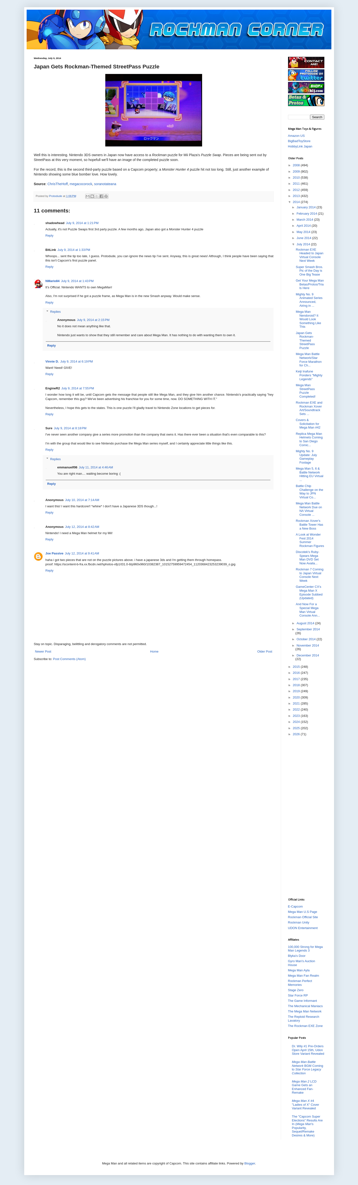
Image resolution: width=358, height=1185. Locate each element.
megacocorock (81, 184)
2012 (297, 190)
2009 (297, 171)
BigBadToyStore (299, 141)
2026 (297, 734)
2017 (297, 679)
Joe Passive (54, 553)
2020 (297, 697)
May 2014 (304, 232)
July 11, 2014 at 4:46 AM (96, 467)
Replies (55, 311)
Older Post (264, 651)
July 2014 (304, 244)
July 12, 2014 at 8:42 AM (82, 527)
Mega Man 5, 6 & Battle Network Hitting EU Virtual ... (309, 474)
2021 (297, 703)
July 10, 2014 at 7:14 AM (82, 500)
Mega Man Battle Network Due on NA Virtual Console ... (309, 509)
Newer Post (43, 651)
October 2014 (306, 639)
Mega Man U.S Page (302, 912)
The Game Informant (302, 1001)
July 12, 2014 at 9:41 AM (82, 553)
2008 (297, 165)
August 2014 (306, 623)
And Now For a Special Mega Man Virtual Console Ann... (308, 609)
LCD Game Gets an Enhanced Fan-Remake (304, 1087)
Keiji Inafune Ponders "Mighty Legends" (309, 375)
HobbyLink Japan (300, 146)
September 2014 (308, 629)
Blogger (249, 1163)
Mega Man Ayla (299, 970)
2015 (297, 667)
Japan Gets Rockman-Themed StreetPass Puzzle (305, 340)
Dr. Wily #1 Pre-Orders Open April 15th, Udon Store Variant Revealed (308, 1049)
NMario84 (53, 281)
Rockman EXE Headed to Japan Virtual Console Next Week (309, 255)
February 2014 (307, 213)
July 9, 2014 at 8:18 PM (70, 428)
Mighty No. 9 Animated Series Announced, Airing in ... (309, 299)
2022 (297, 709)
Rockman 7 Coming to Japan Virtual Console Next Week (309, 574)
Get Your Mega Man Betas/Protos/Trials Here (310, 284)
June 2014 (304, 238)
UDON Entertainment (303, 928)
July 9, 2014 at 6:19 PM (76, 361)
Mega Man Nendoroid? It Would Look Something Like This (308, 319)
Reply (49, 235)
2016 (297, 673)
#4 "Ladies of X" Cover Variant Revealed (305, 1104)
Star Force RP (298, 995)
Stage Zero (296, 990)
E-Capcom (295, 906)
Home (154, 651)
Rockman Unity (298, 922)
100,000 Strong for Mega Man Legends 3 (305, 948)
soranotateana (105, 184)
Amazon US (296, 136)
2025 (297, 728)
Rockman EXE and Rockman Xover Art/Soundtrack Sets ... (309, 408)
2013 (297, 196)
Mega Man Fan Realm (303, 975)
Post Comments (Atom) (69, 659)
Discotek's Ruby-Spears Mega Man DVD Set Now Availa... (307, 557)
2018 (297, 685)
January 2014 (306, 207)
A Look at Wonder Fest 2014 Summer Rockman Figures (310, 540)
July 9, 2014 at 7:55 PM (77, 388)
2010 (297, 177)
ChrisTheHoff (57, 184)
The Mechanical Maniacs (305, 1006)
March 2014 (305, 219)
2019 (297, 691)
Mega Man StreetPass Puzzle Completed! (305, 390)
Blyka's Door (297, 956)
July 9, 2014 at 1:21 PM (82, 223)
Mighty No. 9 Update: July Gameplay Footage (306, 456)
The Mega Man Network (305, 1011)
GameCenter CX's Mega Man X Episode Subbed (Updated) (309, 592)
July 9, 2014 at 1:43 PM (77, 281)
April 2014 (304, 225)
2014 (297, 202)
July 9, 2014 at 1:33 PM (74, 250)
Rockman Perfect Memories (300, 983)
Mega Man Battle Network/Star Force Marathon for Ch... (309, 359)
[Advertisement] (307, 816)
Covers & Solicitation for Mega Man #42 (308, 423)
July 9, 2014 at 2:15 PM (93, 320)
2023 (297, 716)
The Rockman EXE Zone (305, 1026)
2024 (297, 722)
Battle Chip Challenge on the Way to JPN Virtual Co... (309, 491)
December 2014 (308, 655)
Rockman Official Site (303, 917)
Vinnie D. (52, 361)
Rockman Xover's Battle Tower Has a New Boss (309, 524)
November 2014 (308, 645)
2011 (297, 183)
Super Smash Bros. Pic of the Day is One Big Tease (309, 270)
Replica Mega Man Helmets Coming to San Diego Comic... (309, 439)
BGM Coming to (307, 1067)
